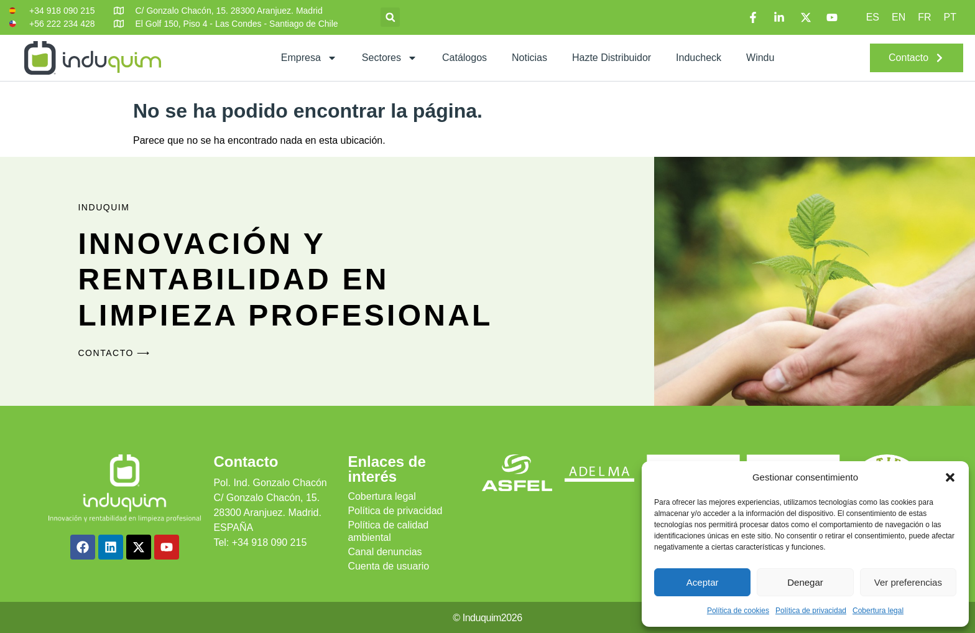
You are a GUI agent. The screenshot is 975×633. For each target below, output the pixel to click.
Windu (760, 57)
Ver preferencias (908, 582)
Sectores (389, 58)
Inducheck (698, 57)
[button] (950, 477)
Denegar (805, 582)
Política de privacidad (810, 610)
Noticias (529, 57)
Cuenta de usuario (388, 566)
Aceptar (702, 582)
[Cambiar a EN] (898, 17)
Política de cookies (738, 610)
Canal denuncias (385, 551)
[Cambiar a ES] (872, 17)
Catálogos (464, 57)
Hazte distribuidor (611, 57)
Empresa (309, 58)
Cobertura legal (878, 610)
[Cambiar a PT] (950, 17)
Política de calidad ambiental (388, 531)
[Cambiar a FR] (924, 17)
